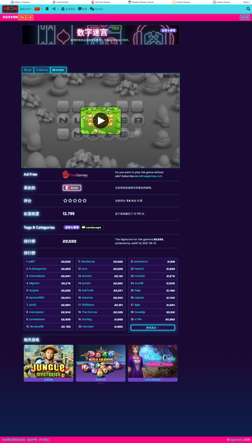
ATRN (138, 319)
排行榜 (244, 17)
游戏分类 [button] (25, 9)
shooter (87, 276)
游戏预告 (58, 70)
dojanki (139, 298)
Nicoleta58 (37, 326)
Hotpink (34, 290)
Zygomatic (236, 440)
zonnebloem (37, 319)
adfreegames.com (150, 176)
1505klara (88, 305)
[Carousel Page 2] (102, 383)
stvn (84, 269)
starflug (87, 319)
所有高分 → (152, 327)
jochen (86, 283)
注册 (29, 17)
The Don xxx (89, 312)
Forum (96, 9)
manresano (36, 312)
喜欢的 (72, 187)
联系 (82, 9)
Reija (138, 290)
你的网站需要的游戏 (13, 440)
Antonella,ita (37, 276)
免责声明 (32, 440)
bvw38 (139, 283)
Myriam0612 (36, 298)
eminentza (141, 261)
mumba (140, 276)
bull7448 (87, 290)
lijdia (137, 305)
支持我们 (68, 9)
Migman (34, 283)
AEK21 (32, 305)
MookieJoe (88, 261)
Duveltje (140, 312)
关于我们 (44, 440)
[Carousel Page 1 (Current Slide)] (99, 383)
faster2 (139, 269)
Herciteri (88, 326)
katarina (87, 298)
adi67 (31, 261)
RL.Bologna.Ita (37, 269)
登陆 (22, 17)
